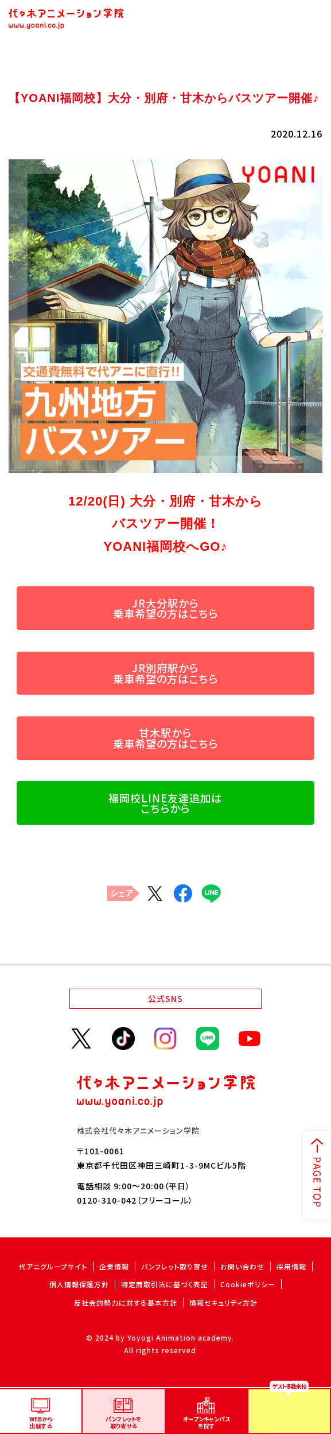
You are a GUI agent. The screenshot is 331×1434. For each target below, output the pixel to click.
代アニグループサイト (53, 1266)
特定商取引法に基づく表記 (164, 1284)
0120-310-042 (107, 1200)
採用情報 (291, 1266)
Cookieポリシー (247, 1284)
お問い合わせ (242, 1266)
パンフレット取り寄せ (174, 1266)
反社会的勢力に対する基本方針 (125, 1302)
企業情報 (114, 1266)
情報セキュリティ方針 (223, 1302)
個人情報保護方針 (79, 1284)
